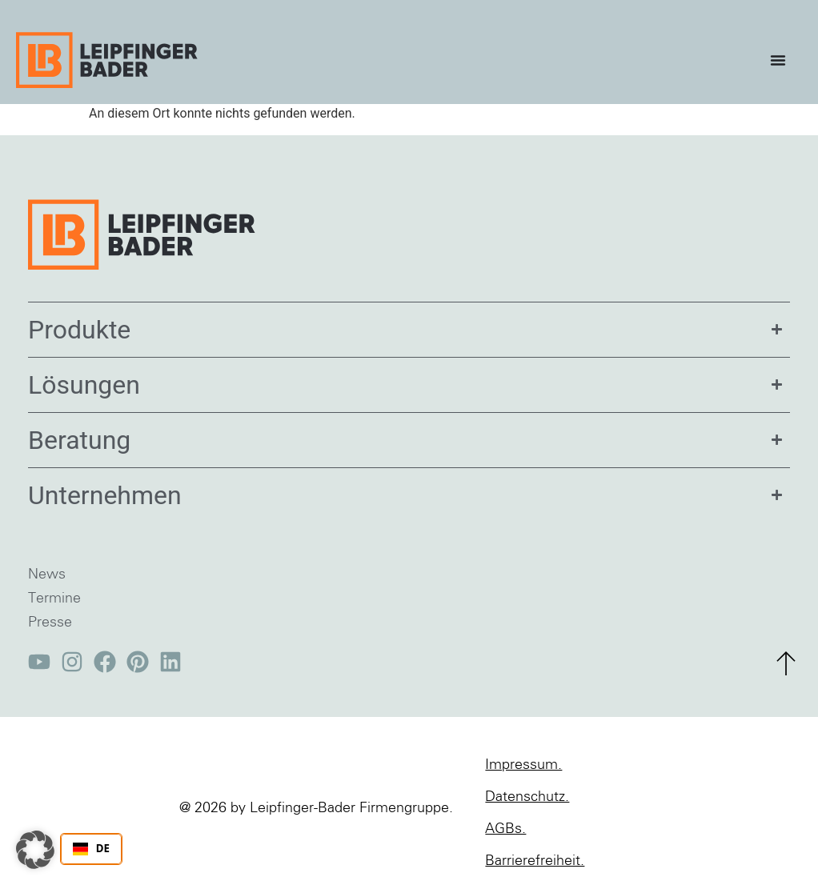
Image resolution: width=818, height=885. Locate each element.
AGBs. (505, 829)
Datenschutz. (527, 797)
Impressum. (523, 765)
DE (91, 848)
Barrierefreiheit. (534, 861)
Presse (50, 622)
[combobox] (91, 849)
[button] (35, 850)
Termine (54, 598)
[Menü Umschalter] (782, 60)
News (47, 574)
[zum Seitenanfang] (786, 663)
